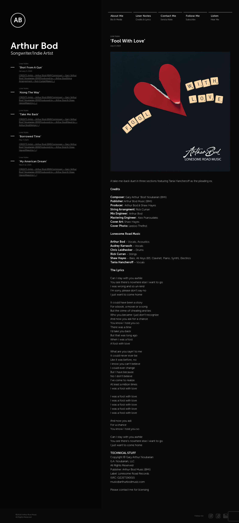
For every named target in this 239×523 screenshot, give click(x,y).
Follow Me (193, 16)
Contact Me (168, 16)
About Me (117, 16)
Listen (214, 16)
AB (18, 20)
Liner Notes (143, 16)
